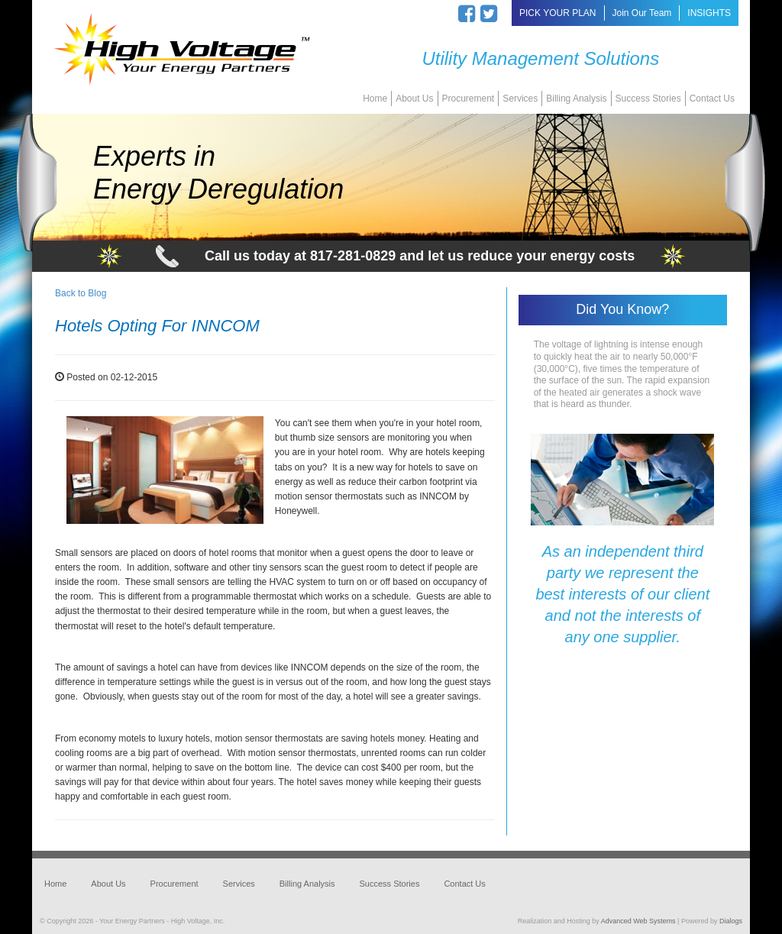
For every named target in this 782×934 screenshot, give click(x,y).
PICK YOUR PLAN (557, 13)
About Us (414, 98)
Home (375, 98)
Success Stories (648, 98)
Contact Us (712, 98)
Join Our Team (642, 13)
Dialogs (730, 921)
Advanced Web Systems (638, 921)
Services (520, 98)
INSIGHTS (709, 13)
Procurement (468, 98)
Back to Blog (80, 293)
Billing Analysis (576, 98)
